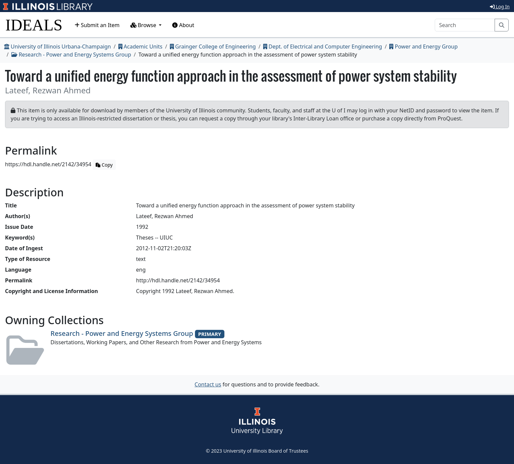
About (183, 25)
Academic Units (140, 46)
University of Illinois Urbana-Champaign (57, 46)
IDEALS (34, 25)
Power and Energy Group (423, 46)
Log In (500, 6)
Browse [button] (144, 25)
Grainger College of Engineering (213, 46)
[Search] (465, 25)
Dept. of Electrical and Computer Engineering (322, 46)
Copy (104, 165)
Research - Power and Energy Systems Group (71, 54)
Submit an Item (97, 25)
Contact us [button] (208, 384)
